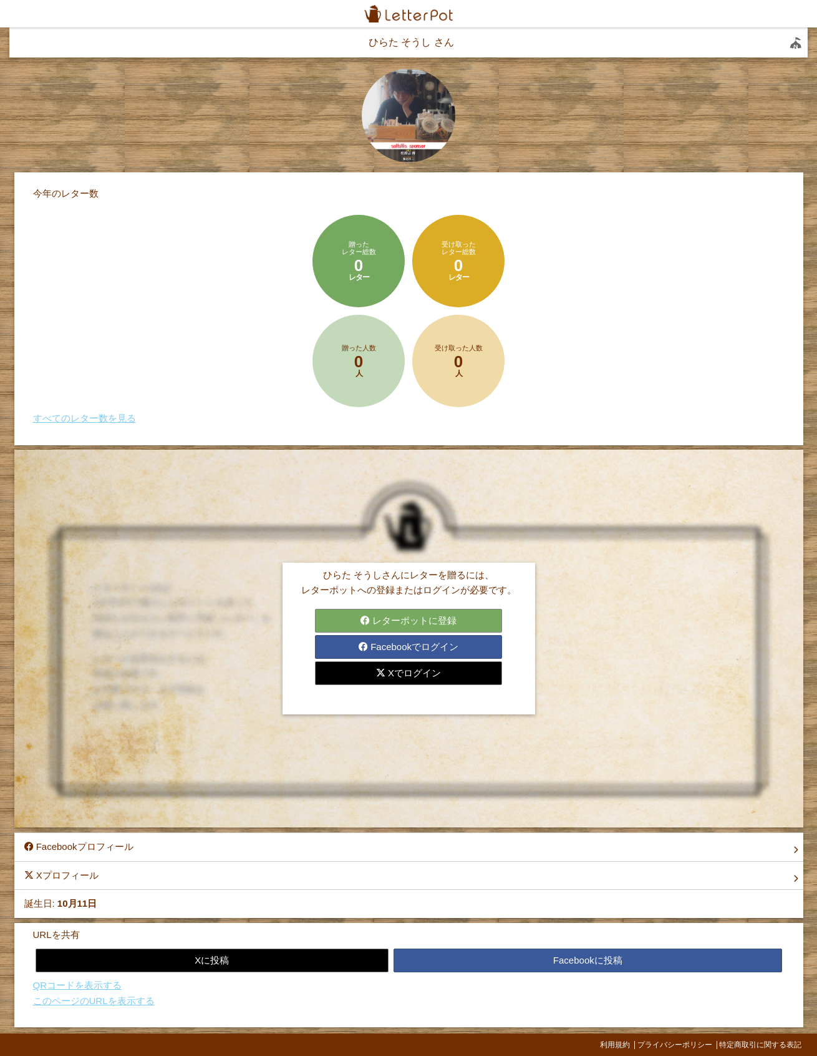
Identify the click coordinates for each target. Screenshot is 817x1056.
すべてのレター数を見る (84, 418)
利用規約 (615, 1044)
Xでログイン (408, 673)
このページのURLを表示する (94, 1000)
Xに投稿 (212, 960)
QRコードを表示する (77, 985)
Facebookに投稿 (587, 960)
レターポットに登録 (408, 620)
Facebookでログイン (408, 646)
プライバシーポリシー (674, 1044)
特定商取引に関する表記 (760, 1044)
